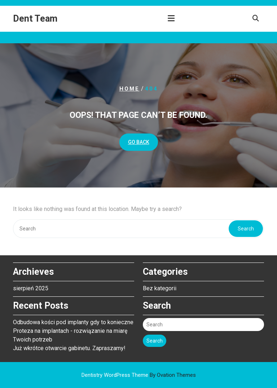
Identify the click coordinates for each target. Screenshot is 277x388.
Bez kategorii (159, 288)
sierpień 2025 (30, 288)
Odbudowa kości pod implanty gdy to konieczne (73, 322)
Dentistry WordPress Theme (139, 375)
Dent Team (35, 18)
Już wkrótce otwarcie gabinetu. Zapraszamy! (69, 348)
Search (246, 229)
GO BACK (138, 142)
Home (129, 88)
